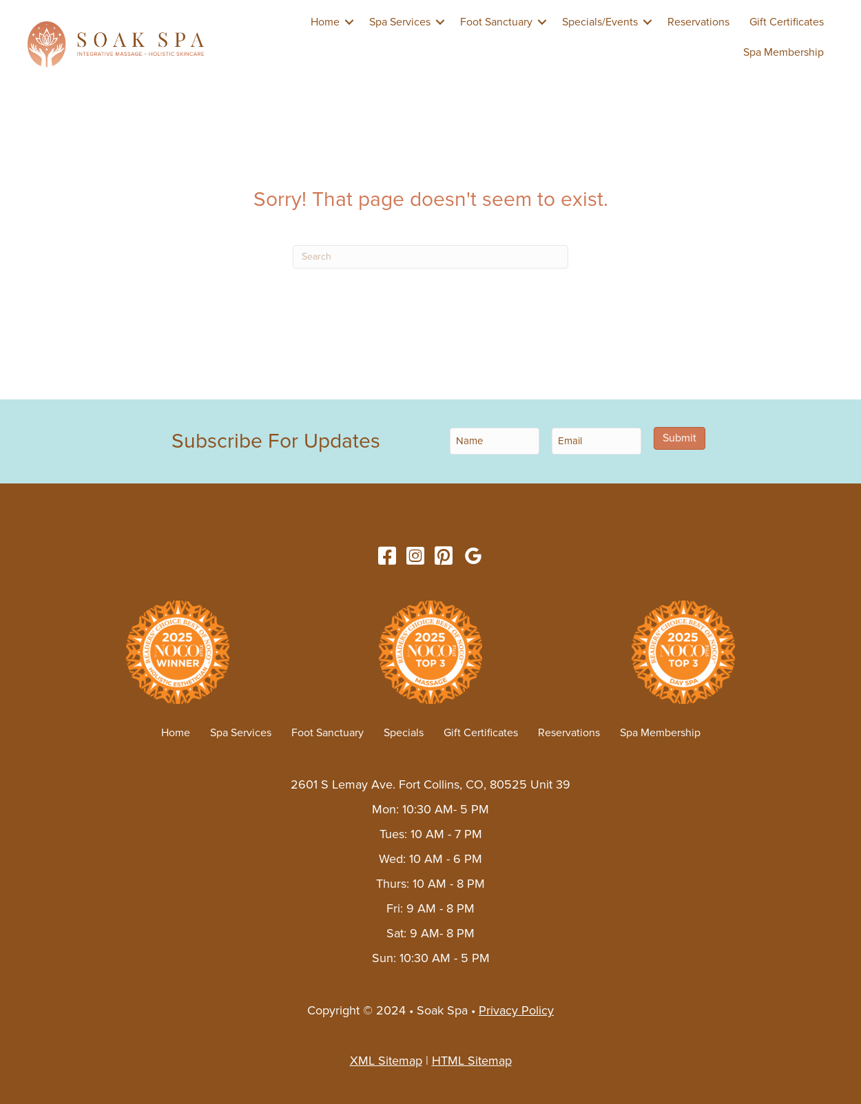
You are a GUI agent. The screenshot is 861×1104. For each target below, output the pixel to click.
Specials (404, 733)
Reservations (698, 22)
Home (325, 22)
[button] (349, 22)
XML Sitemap (386, 1060)
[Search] (430, 257)
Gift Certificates (786, 22)
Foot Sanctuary (496, 22)
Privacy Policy (516, 1010)
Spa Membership (783, 52)
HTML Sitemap (472, 1060)
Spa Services (399, 22)
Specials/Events (600, 22)
